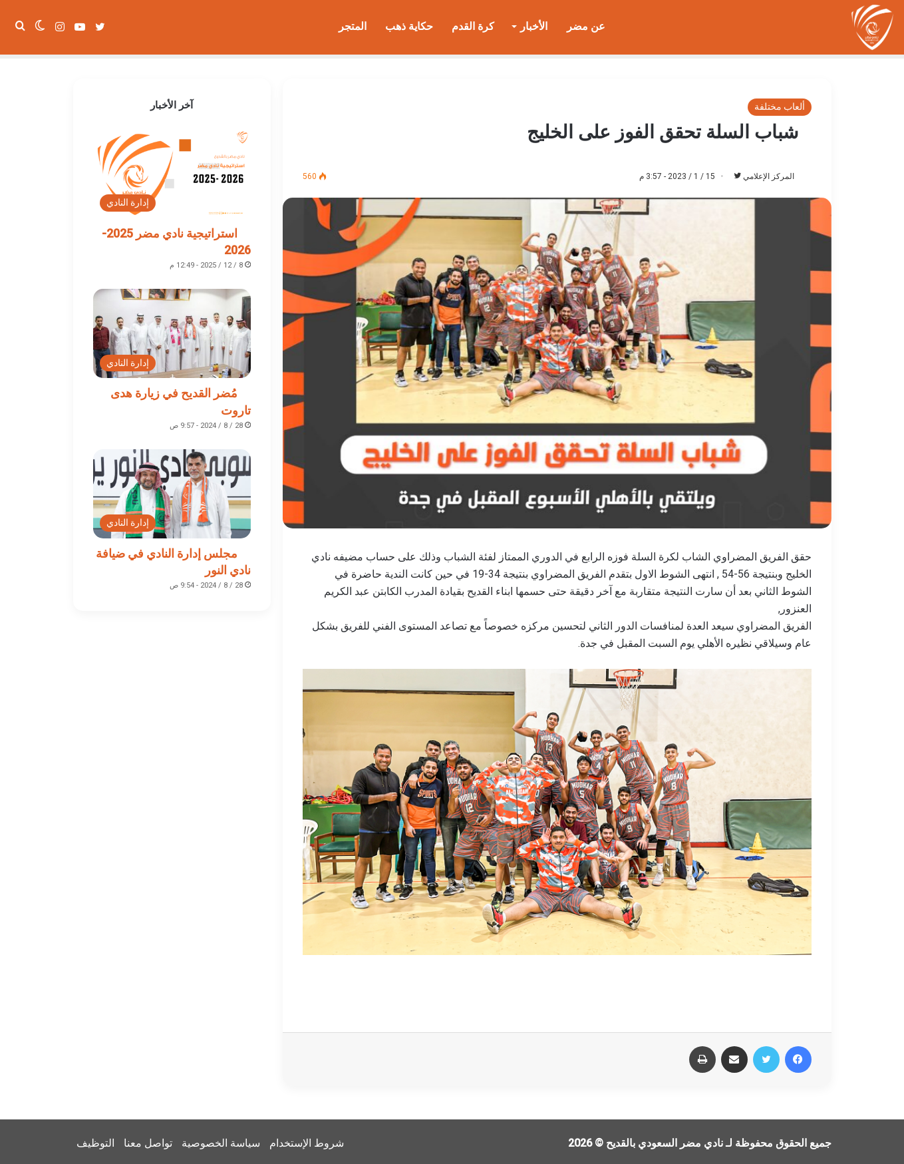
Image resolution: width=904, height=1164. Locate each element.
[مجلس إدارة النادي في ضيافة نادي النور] (172, 489)
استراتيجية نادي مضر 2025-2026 (176, 237)
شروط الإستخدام (306, 1139)
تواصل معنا (148, 1139)
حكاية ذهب (409, 26)
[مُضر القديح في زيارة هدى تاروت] (172, 329)
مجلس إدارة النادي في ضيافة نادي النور (173, 557)
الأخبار (533, 26)
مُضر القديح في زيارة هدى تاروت (180, 397)
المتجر (353, 26)
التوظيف (95, 1139)
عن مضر (586, 26)
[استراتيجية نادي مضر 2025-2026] (172, 169)
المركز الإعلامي (762, 172)
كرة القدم (473, 26)
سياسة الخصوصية (221, 1139)
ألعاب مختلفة (779, 102)
